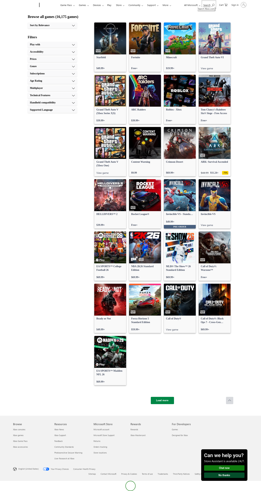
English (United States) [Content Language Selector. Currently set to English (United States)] (28, 469)
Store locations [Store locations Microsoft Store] (100, 452)
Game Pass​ (66, 5)
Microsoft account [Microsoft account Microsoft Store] (101, 429)
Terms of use (147, 474)
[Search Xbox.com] (209, 5)
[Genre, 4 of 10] (52, 66)
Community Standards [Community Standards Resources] (64, 447)
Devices (97, 5)
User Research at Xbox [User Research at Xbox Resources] (64, 458)
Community (134, 5)
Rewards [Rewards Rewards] (134, 429)
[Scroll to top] (229, 400)
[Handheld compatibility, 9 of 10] (52, 103)
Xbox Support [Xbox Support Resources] (60, 435)
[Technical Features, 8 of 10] (52, 95)
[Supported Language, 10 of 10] (52, 110)
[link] (110, 47)
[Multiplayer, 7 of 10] (52, 88)
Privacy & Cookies (129, 474)
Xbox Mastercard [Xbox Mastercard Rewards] (137, 435)
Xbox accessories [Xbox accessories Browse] (20, 447)
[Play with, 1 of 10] (52, 45)
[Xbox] (49, 5)
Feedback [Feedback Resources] (58, 441)
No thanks (224, 475)
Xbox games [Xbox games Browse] (18, 435)
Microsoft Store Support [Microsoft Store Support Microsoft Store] (104, 435)
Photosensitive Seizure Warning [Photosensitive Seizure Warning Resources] (68, 452)
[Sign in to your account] (238, 5)
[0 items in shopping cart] (223, 4)
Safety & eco (200, 474)
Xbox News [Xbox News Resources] (59, 429)
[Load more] (162, 400)
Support (151, 5)
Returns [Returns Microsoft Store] (97, 441)
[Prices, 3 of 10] (52, 59)
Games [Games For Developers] (175, 429)
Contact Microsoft (108, 474)
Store (119, 5)
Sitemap (92, 474)
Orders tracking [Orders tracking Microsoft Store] (100, 447)
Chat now (224, 468)
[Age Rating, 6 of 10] (52, 81)
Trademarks (163, 474)
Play (109, 5)
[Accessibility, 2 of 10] (52, 52)
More (165, 5)
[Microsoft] (25, 5)
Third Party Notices (181, 474)
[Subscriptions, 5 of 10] (52, 74)
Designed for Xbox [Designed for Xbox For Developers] (180, 435)
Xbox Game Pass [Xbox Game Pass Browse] (20, 441)
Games (82, 5)
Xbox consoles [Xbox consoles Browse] (19, 429)
